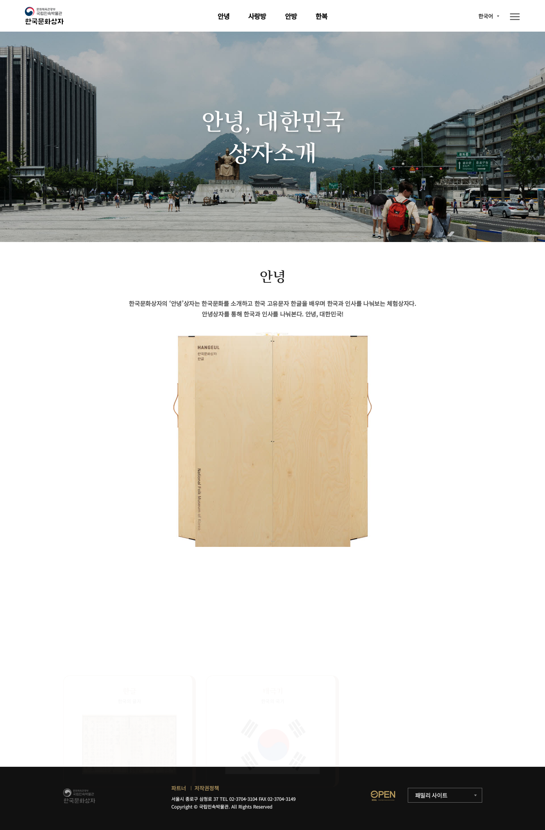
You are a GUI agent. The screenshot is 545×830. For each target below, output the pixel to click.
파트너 (178, 788)
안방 (291, 16)
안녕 (224, 16)
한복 (321, 16)
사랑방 (257, 16)
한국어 (485, 16)
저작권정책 (206, 788)
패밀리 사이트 (431, 795)
